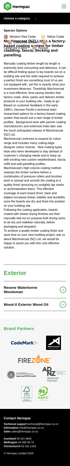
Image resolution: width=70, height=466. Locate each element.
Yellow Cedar (55, 36)
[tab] (35, 289)
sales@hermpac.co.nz (25, 431)
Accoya (43, 47)
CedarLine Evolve (15, 47)
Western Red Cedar (23, 36)
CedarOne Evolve (25, 42)
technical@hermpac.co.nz (42, 424)
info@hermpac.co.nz (31, 427)
